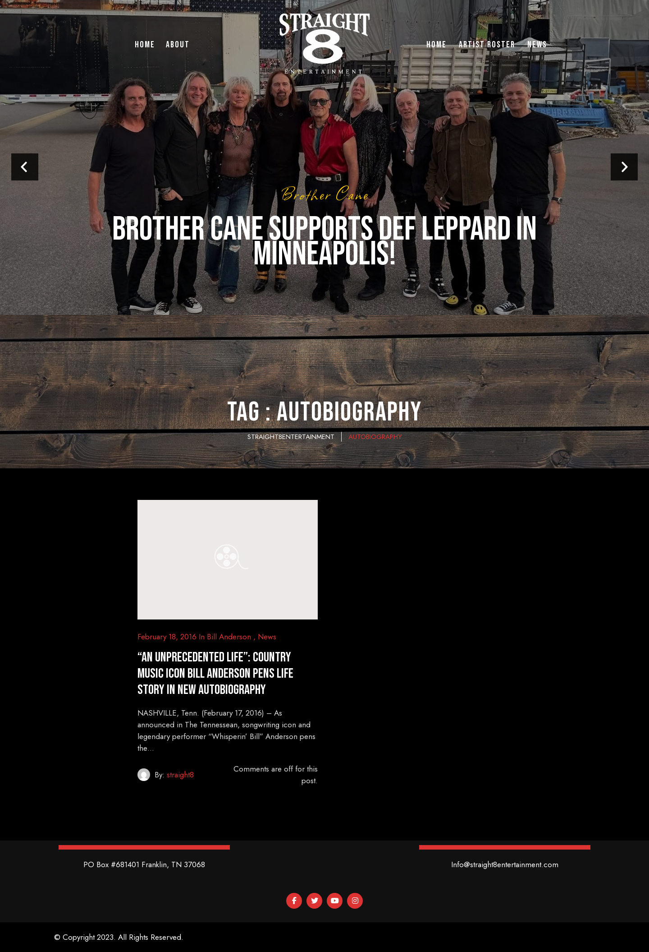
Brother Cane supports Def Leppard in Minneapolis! (324, 242)
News (267, 636)
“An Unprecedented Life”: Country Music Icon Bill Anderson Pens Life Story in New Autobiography (215, 673)
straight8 (180, 774)
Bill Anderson (229, 636)
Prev (24, 166)
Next (624, 166)
